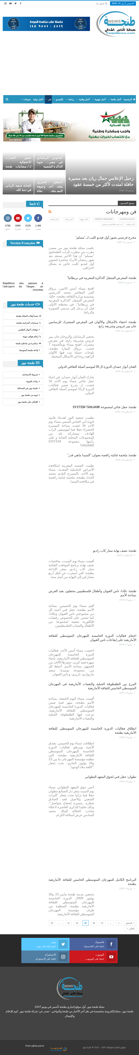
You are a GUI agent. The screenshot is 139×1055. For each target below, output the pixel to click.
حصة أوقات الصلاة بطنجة (28, 316)
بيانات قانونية (32, 381)
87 (102, 923)
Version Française (104, 219)
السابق (130, 922)
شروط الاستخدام (30, 374)
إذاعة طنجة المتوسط (28, 350)
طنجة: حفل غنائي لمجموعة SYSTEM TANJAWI (104, 407)
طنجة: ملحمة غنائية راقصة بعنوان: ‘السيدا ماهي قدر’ (102, 455)
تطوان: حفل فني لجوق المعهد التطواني (110, 777)
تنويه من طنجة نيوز (29, 395)
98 (52, 923)
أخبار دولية (38, 99)
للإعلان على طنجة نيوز (28, 402)
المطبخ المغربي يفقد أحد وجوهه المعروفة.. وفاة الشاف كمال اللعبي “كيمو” (50, 191)
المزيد (28, 99)
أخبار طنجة (116, 99)
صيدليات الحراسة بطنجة (28, 323)
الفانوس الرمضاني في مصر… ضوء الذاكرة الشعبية (50, 162)
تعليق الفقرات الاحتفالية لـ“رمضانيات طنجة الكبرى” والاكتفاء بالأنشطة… (18, 166)
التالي (130, 928)
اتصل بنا (101, 3)
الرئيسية (129, 99)
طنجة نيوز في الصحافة (27, 388)
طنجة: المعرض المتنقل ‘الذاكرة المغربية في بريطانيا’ (101, 278)
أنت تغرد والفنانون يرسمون (112, 224)
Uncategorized (127, 219)
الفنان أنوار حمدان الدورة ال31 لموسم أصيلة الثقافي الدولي (97, 366)
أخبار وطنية (84, 99)
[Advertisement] (69, 64)
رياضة (71, 99)
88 (94, 923)
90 (77, 923)
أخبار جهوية (100, 99)
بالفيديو (59, 99)
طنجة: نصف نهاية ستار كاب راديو (114, 550)
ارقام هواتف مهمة (32, 336)
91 (69, 923)
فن (49, 99)
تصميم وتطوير (37, 1045)
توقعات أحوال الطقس (28, 329)
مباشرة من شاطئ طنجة (28, 343)
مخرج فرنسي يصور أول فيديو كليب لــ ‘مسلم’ (106, 237)
